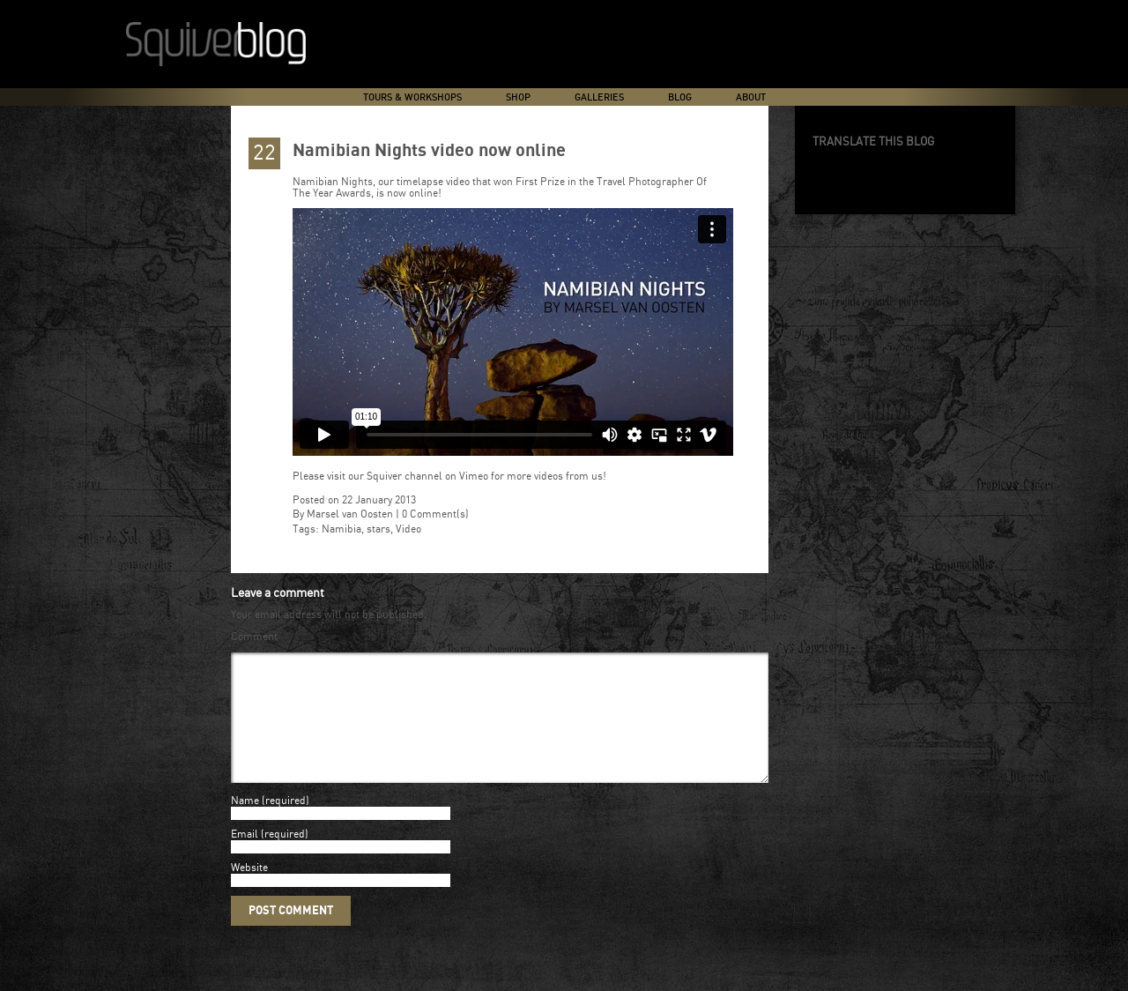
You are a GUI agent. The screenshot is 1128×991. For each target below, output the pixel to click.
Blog (680, 97)
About (751, 97)
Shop (518, 97)
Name (245, 822)
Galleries (599, 97)
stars (378, 529)
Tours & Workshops (412, 97)
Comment (254, 637)
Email (244, 855)
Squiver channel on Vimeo (427, 476)
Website (249, 889)
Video (408, 529)
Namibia (341, 529)
